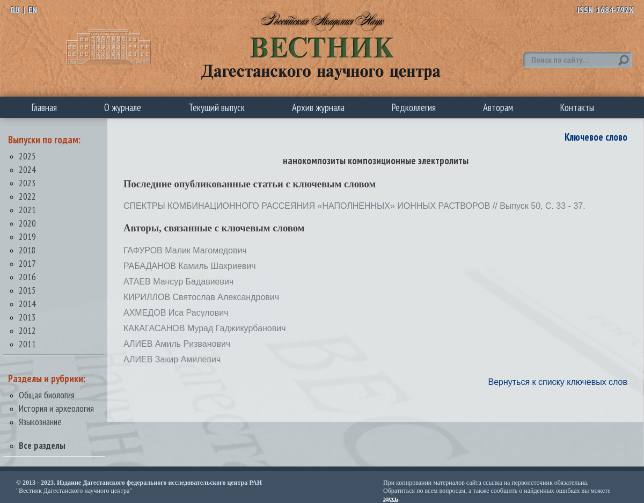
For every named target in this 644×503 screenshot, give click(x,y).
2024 (27, 169)
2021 (27, 209)
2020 (27, 223)
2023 (27, 183)
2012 (27, 330)
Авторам (498, 107)
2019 (27, 236)
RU (15, 9)
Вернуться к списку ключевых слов (557, 382)
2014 (27, 303)
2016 (27, 277)
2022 (27, 196)
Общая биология (47, 395)
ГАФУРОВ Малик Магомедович (185, 250)
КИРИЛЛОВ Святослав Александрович (201, 297)
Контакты (577, 107)
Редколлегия (414, 107)
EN (32, 9)
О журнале (122, 107)
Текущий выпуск (216, 107)
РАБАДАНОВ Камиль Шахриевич (189, 266)
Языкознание (40, 421)
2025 (27, 156)
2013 (27, 317)
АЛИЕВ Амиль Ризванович (176, 343)
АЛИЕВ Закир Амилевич (172, 359)
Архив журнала (318, 107)
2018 (27, 250)
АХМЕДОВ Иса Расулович (175, 312)
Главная (44, 107)
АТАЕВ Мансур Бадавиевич (178, 281)
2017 (27, 263)
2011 (27, 344)
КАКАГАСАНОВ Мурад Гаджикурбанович (204, 328)
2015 (27, 290)
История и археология (56, 408)
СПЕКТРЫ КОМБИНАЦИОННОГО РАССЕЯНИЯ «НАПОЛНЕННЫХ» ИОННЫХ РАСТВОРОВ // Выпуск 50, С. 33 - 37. (354, 205)
